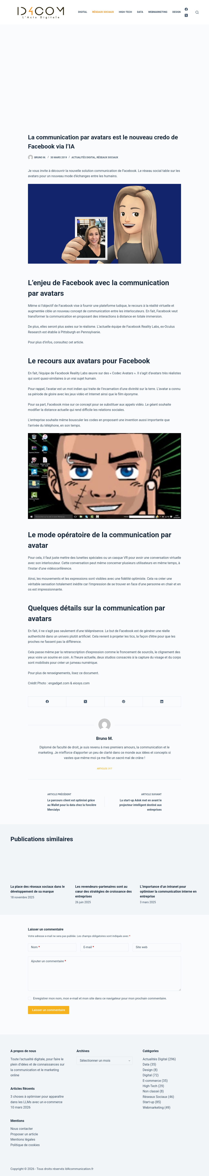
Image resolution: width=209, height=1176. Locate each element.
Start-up (148, 1102)
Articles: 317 (104, 768)
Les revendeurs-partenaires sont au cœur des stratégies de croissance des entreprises (103, 891)
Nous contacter (21, 1129)
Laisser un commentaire (48, 1010)
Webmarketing (157, 12)
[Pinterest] (124, 702)
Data (140, 12)
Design (176, 12)
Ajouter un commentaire (48, 961)
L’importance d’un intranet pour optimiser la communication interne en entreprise (168, 891)
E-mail (88, 947)
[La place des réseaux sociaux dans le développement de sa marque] (39, 863)
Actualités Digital (84, 157)
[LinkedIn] (162, 702)
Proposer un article (24, 1134)
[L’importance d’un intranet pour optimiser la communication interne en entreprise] (169, 863)
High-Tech (125, 12)
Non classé (151, 1091)
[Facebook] (186, 9)
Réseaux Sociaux (103, 12)
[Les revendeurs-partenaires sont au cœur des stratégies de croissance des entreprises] (104, 863)
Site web (141, 947)
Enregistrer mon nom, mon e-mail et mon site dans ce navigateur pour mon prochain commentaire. (100, 998)
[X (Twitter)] (186, 15)
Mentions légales (22, 1139)
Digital (82, 12)
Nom (35, 947)
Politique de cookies (25, 1145)
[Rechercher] (197, 12)
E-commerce (152, 1081)
